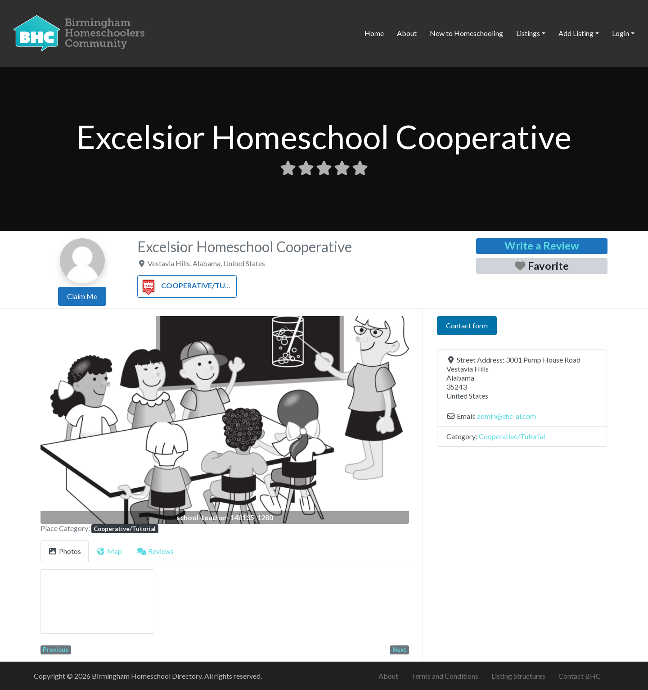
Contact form (467, 325)
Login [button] (620, 33)
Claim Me (82, 296)
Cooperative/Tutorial (195, 285)
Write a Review (541, 245)
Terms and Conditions (444, 676)
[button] (68, 420)
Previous (55, 649)
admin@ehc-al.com (506, 416)
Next (399, 649)
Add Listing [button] (576, 33)
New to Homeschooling (466, 33)
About (407, 33)
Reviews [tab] (155, 551)
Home (374, 33)
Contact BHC (579, 676)
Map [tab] (109, 551)
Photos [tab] (64, 551)
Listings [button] (528, 33)
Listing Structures (518, 676)
